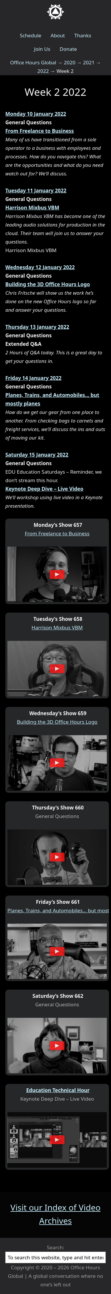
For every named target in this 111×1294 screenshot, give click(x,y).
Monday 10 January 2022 (35, 113)
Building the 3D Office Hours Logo (47, 284)
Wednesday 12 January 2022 (40, 267)
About (58, 35)
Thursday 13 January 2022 (37, 327)
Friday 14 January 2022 (33, 378)
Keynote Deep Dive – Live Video (44, 488)
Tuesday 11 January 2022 (35, 190)
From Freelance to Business (39, 131)
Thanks (82, 35)
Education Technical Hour (57, 1090)
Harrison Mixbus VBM (32, 207)
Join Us (42, 49)
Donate (68, 49)
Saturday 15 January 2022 (36, 454)
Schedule (30, 35)
